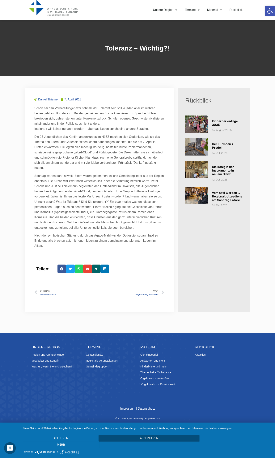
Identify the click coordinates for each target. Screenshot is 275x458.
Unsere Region (165, 9)
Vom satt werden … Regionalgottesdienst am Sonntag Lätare (228, 196)
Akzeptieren (147, 445)
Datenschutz (146, 408)
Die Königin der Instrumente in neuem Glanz (223, 170)
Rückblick (236, 9)
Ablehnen (60, 445)
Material (214, 9)
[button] (270, 11)
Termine (192, 9)
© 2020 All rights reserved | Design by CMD (137, 418)
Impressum (127, 408)
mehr (234, 445)
